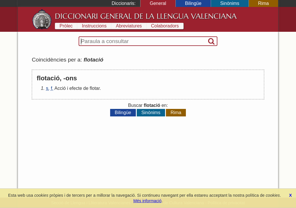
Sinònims (229, 3)
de (85, 88)
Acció (60, 88)
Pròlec (66, 25)
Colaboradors (165, 25)
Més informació (147, 200)
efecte (75, 88)
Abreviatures (129, 25)
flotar (95, 88)
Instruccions (94, 25)
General (158, 3)
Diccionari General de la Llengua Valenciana (146, 16)
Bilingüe (193, 3)
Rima (263, 3)
